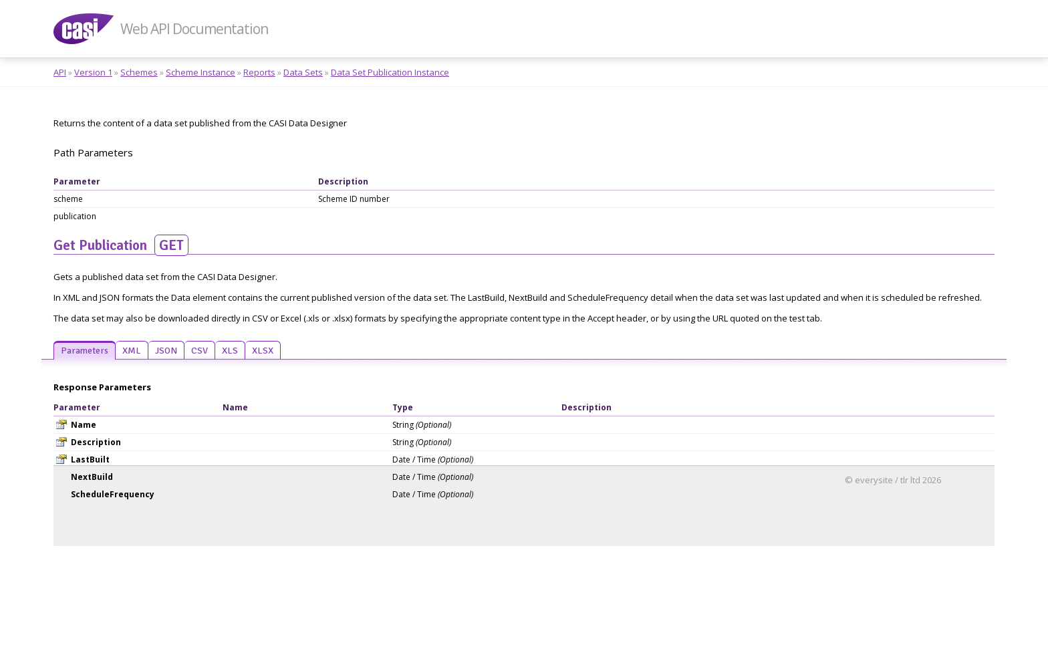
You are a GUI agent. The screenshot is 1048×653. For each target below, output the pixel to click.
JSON (166, 350)
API (59, 72)
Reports (259, 72)
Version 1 (93, 72)
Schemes (139, 72)
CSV (199, 350)
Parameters (84, 350)
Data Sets (303, 72)
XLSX (262, 350)
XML (131, 350)
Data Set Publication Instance (390, 72)
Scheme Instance (200, 72)
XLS (230, 350)
